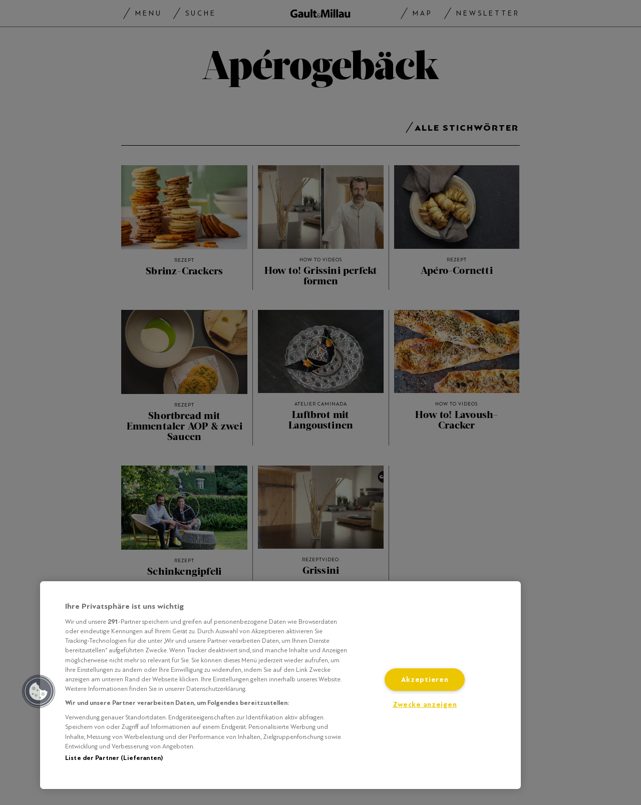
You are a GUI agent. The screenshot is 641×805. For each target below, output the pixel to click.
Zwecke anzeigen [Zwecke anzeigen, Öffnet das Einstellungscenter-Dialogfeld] (425, 704)
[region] (280, 685)
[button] (39, 691)
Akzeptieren (425, 679)
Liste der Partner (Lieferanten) (114, 758)
